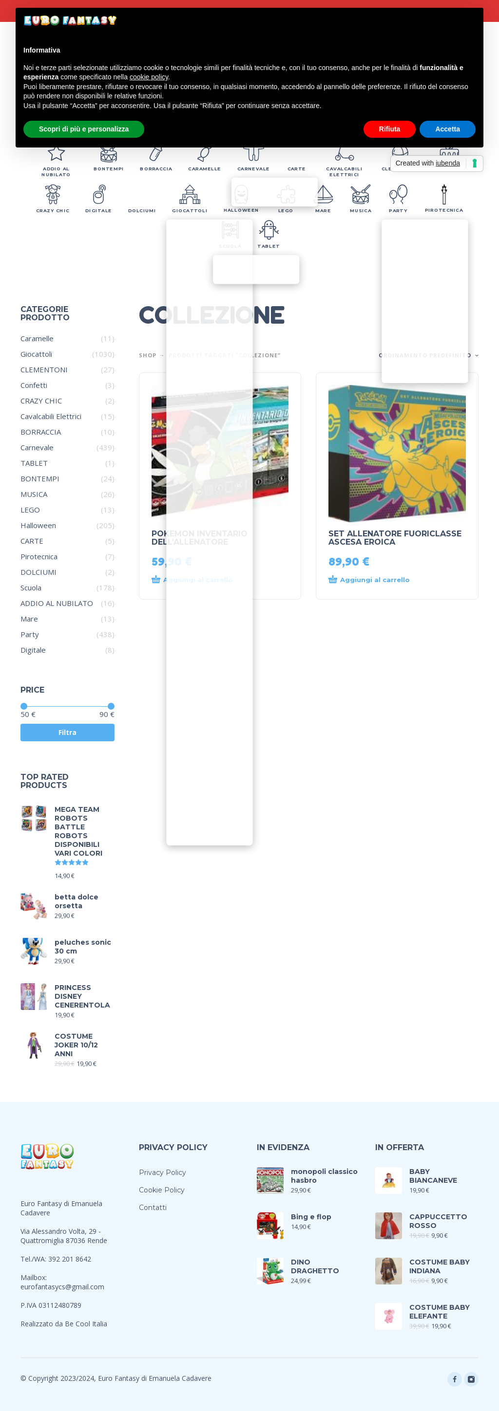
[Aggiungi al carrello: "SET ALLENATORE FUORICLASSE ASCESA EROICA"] (379, 580)
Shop (147, 355)
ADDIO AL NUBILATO (56, 603)
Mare (29, 618)
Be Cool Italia (86, 1323)
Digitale (33, 649)
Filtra (67, 732)
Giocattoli (36, 353)
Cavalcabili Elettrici (50, 416)
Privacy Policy (162, 1172)
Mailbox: (33, 1277)
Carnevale (37, 447)
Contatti (153, 1207)
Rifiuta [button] (390, 129)
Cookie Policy (162, 1190)
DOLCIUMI (38, 572)
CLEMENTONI (44, 369)
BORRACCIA (40, 431)
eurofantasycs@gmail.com (62, 1286)
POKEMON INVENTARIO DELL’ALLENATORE (200, 538)
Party (29, 634)
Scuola (30, 587)
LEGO (30, 509)
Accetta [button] (447, 129)
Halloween (38, 525)
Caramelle (37, 338)
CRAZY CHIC (41, 400)
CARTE (31, 540)
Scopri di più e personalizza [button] (84, 129)
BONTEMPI (39, 478)
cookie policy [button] (149, 77)
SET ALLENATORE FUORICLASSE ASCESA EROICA (394, 538)
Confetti (33, 385)
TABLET (34, 462)
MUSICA (33, 494)
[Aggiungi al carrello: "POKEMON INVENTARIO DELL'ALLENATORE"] (203, 580)
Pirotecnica (39, 556)
